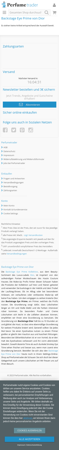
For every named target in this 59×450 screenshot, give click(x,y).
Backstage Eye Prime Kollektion (22, 271)
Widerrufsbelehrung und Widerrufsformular (23, 159)
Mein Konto (8, 205)
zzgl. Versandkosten (33, 235)
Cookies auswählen (29, 430)
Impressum (8, 155)
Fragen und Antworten (14, 178)
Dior (32, 275)
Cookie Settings (10, 213)
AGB (5, 147)
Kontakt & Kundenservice (15, 209)
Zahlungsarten (10, 190)
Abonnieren (29, 104)
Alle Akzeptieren (29, 439)
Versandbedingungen (13, 182)
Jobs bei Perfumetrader (14, 163)
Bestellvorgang (10, 186)
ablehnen (27, 418)
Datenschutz (9, 151)
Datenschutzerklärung (34, 445)
